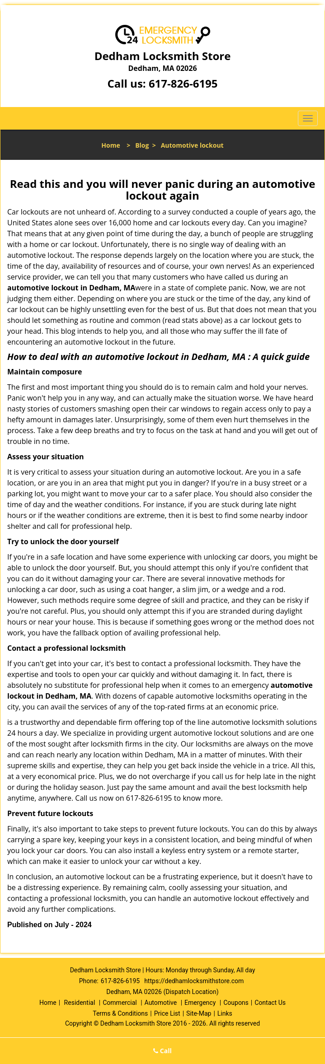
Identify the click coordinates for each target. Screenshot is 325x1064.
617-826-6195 (183, 83)
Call (162, 1050)
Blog (142, 145)
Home (110, 145)
